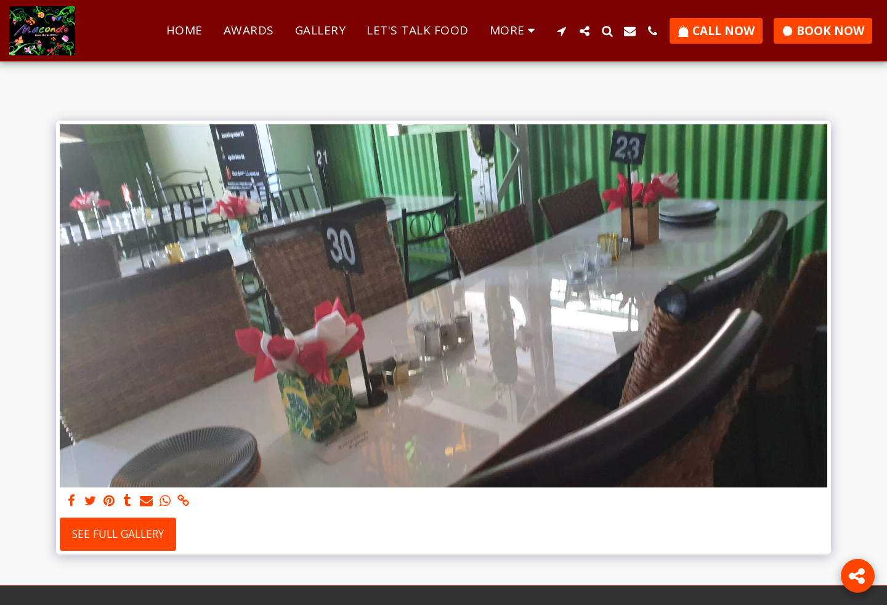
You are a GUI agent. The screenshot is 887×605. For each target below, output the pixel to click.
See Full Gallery (118, 533)
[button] (561, 31)
